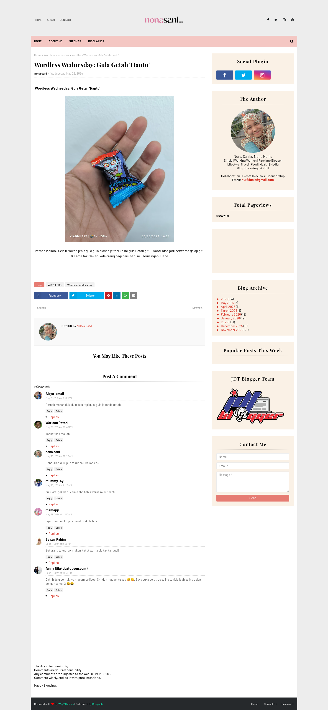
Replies (54, 417)
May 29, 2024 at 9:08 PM (59, 397)
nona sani (40, 73)
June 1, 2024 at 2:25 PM (58, 543)
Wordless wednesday (56, 55)
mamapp (52, 510)
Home (38, 19)
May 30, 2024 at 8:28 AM (59, 485)
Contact (65, 19)
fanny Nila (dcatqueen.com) (66, 568)
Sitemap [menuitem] (75, 41)
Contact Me (270, 703)
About (51, 19)
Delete (59, 411)
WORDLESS (55, 284)
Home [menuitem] (38, 41)
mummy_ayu (55, 481)
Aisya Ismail (55, 393)
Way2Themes (66, 703)
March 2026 (229, 310)
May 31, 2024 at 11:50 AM (59, 514)
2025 (225, 322)
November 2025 (232, 330)
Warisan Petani (57, 423)
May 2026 (228, 303)
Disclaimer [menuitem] (96, 41)
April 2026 (228, 307)
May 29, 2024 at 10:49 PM (59, 427)
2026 (225, 299)
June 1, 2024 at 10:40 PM (59, 572)
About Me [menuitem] (55, 41)
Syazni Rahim (56, 539)
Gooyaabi (97, 703)
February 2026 (231, 314)
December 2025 (232, 326)
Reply (49, 411)
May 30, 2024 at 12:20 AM (59, 456)
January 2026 (231, 318)
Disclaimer (288, 703)
